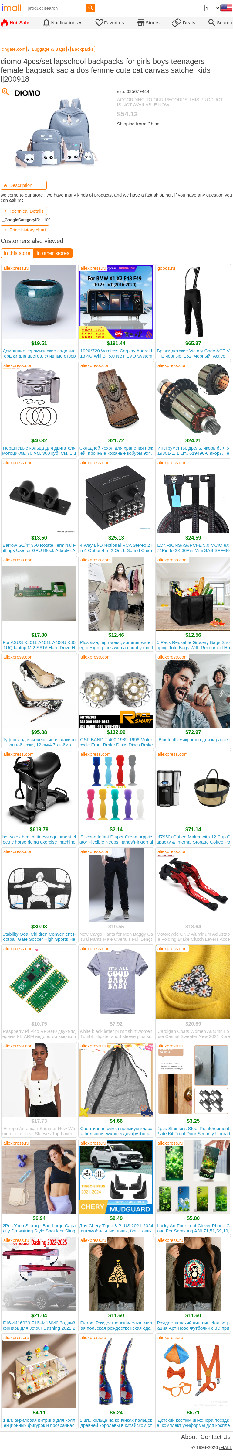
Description (18, 185)
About (189, 1437)
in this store (17, 253)
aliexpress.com (18, 365)
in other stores (53, 253)
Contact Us (216, 1437)
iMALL (225, 1447)
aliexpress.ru (16, 268)
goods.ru (166, 268)
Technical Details (24, 211)
